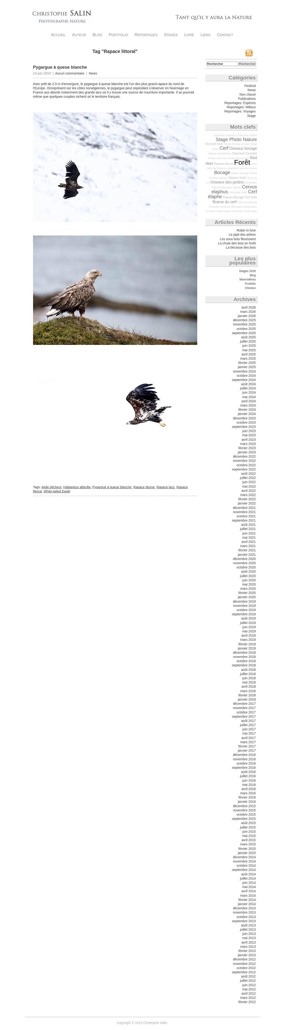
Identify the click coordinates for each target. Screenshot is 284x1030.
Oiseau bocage (231, 143)
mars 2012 (248, 998)
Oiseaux (250, 288)
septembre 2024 (244, 380)
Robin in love (246, 230)
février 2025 (247, 363)
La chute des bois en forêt (237, 243)
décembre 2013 (244, 908)
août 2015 (248, 823)
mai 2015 (249, 836)
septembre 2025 (244, 333)
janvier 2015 (247, 853)
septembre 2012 (244, 972)
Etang (231, 158)
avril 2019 (249, 635)
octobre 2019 (246, 610)
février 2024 (247, 409)
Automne (238, 211)
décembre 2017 (244, 703)
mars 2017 (248, 742)
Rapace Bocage (233, 197)
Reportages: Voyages (240, 111)
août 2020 (248, 571)
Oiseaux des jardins (227, 182)
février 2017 (247, 746)
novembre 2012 (244, 964)
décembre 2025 (244, 320)
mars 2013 (248, 946)
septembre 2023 (244, 427)
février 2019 (247, 644)
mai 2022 (249, 486)
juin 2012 (249, 985)
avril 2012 (249, 993)
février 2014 (247, 900)
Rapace (212, 153)
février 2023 (247, 448)
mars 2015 (248, 844)
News (93, 73)
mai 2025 (249, 350)
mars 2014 (248, 895)
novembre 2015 (244, 810)
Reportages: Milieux (241, 107)
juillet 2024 (248, 388)
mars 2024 (248, 405)
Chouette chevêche (220, 206)
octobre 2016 (246, 763)
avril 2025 (249, 354)
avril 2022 (249, 491)
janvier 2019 (247, 648)
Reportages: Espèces (240, 103)
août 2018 (248, 670)
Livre (189, 35)
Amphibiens (224, 153)
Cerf (224, 148)
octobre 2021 (246, 516)
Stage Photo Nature (236, 139)
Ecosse (245, 143)
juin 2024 (249, 392)
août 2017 (248, 721)
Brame (234, 173)
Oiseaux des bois (217, 158)
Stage (251, 116)
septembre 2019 (244, 614)
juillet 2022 (248, 478)
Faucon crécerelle (228, 168)
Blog (97, 35)
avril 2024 (249, 401)
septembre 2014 (244, 870)
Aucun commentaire (69, 73)
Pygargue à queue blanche (60, 67)
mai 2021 (249, 537)
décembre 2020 (244, 559)
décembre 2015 (244, 806)
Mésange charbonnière (244, 206)
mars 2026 (248, 311)
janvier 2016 (247, 801)
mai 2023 (249, 435)
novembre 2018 (244, 657)
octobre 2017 (246, 712)
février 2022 (247, 499)
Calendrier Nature (247, 135)
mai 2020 (249, 584)
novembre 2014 (244, 861)
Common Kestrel (247, 168)
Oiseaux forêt (236, 177)
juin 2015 (249, 831)
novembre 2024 (244, 371)
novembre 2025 (244, 324)
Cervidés (251, 153)
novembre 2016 (244, 759)
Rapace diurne (144, 487)
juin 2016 (249, 780)
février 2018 (247, 695)
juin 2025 (249, 345)
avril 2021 (249, 542)
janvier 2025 (247, 367)
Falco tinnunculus (247, 202)
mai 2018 (249, 682)
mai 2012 (249, 989)
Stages (171, 35)
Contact (225, 35)
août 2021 (248, 524)
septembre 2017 (244, 716)
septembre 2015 (244, 819)
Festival (250, 86)
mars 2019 (248, 640)
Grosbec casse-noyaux (219, 211)
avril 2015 (249, 840)
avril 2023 (249, 439)
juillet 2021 (248, 529)
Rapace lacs (165, 487)
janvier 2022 (247, 503)
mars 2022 (248, 495)
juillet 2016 (248, 776)
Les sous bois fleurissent (238, 239)
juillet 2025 (248, 341)
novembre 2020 (244, 563)
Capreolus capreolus (224, 135)
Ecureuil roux (214, 144)
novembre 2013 (244, 912)
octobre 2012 (246, 968)
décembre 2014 (244, 857)
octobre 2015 (246, 814)
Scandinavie (242, 158)
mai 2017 (249, 733)
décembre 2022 (244, 456)
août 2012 (248, 976)
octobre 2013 (246, 917)
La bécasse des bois (241, 247)
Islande (237, 187)
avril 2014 (249, 891)
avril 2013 (249, 942)
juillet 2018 (248, 674)
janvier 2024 (247, 414)
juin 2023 (249, 431)
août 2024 (248, 384)
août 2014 (248, 874)
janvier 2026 (247, 316)
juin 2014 (249, 882)
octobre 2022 (246, 465)
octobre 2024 (246, 375)
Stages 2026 (247, 271)
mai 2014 (249, 887)
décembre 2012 (244, 959)
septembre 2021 (244, 520)
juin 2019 (249, 627)
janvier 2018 (247, 699)
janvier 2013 (247, 955)
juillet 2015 (248, 827)
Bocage (222, 172)
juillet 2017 (248, 725)
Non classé (247, 94)
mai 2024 (249, 397)
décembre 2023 (244, 418)
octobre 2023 (246, 422)
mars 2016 (248, 793)
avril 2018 (249, 686)
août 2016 (248, 772)
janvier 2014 (247, 904)
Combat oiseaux (218, 177)
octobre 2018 (246, 661)
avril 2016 (249, 789)
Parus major (250, 211)
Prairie (253, 173)
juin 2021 (249, 533)
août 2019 (248, 618)
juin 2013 (249, 934)
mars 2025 (248, 358)
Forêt (242, 162)
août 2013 (248, 925)
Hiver (254, 163)
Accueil (58, 35)
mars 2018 (248, 691)
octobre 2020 (246, 567)
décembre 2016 (244, 755)
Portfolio (118, 35)
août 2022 (248, 473)
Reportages (146, 35)
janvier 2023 (247, 452)
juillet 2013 (248, 929)
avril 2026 (249, 307)
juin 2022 (249, 482)
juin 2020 (249, 580)
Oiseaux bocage (243, 148)
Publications (247, 99)
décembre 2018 (244, 652)
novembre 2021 (244, 512)
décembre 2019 (244, 601)
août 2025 (248, 337)
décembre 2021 (244, 508)
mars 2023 (248, 444)
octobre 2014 (246, 865)
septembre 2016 (244, 767)
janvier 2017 (247, 750)
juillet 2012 (248, 980)
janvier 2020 (247, 597)
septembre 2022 (244, 469)
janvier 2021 (247, 554)
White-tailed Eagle (57, 491)
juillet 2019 (248, 623)
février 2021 (247, 550)
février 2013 (247, 951)
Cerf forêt (251, 197)
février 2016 (247, 797)
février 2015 (247, 849)
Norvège (244, 173)
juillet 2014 (248, 878)
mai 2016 (249, 785)
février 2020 (247, 593)
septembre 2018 (244, 665)
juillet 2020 (248, 576)
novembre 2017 (244, 708)
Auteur (79, 35)
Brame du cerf (225, 202)
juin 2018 (249, 678)
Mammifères (247, 279)
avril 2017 (249, 738)
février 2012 (247, 1002)
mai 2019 (249, 631)
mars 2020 (248, 588)
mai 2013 (249, 938)
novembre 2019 (244, 606)
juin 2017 (249, 729)
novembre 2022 (244, 461)
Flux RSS (249, 53)
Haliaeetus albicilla (77, 487)
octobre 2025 (246, 329)
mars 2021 (248, 546)
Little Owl (211, 168)
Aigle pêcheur (51, 487)
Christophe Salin (61, 16)
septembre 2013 (244, 921)
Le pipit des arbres (242, 234)
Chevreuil (238, 153)
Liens (205, 35)
